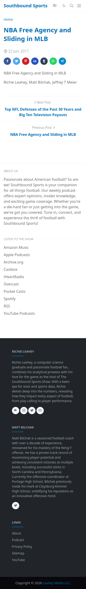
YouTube (18, 560)
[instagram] (24, 410)
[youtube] (54, 5)
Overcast (11, 284)
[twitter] (32, 410)
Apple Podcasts (17, 254)
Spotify (10, 298)
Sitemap (18, 553)
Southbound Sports (25, 6)
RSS (7, 306)
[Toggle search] (72, 6)
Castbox (10, 269)
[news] (15, 410)
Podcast (18, 540)
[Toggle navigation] (78, 5)
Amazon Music (16, 247)
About (16, 533)
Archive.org (13, 262)
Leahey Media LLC (56, 583)
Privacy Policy (22, 546)
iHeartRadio (14, 276)
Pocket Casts (14, 291)
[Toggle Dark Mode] (64, 5)
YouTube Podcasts (19, 313)
